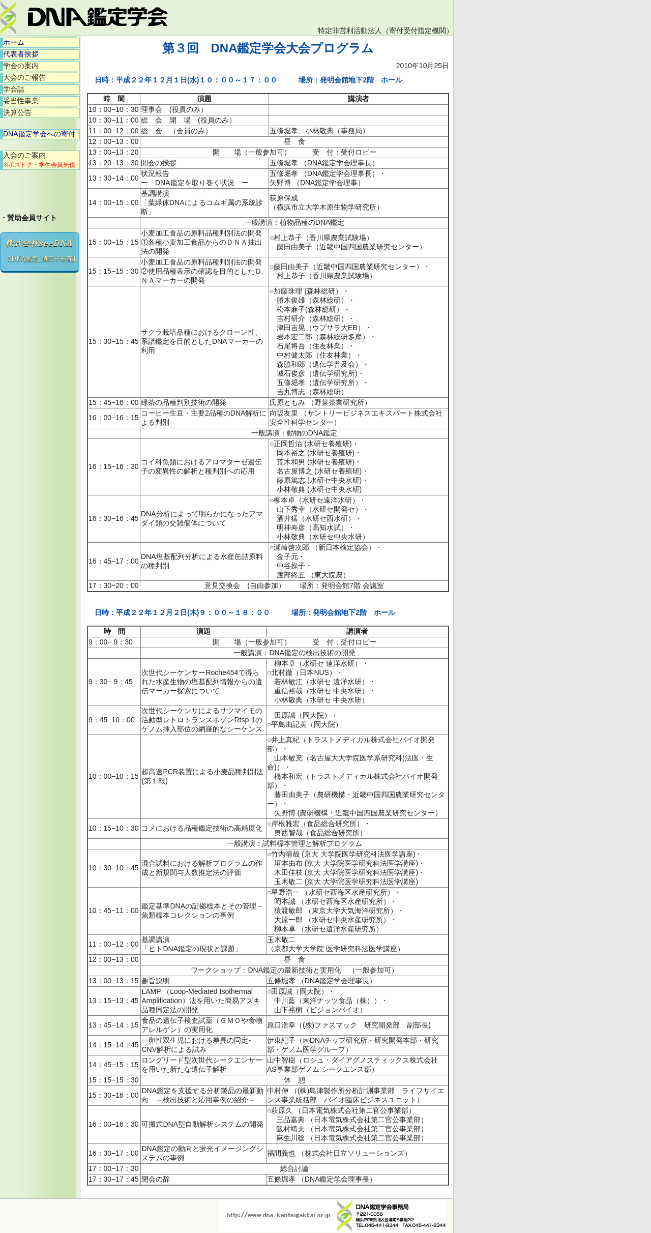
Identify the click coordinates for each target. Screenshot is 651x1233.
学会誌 (13, 89)
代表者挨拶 (21, 54)
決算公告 (17, 112)
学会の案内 (21, 66)
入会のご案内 (39, 159)
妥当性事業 (21, 101)
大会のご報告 (24, 77)
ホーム (13, 42)
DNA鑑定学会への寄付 (39, 134)
